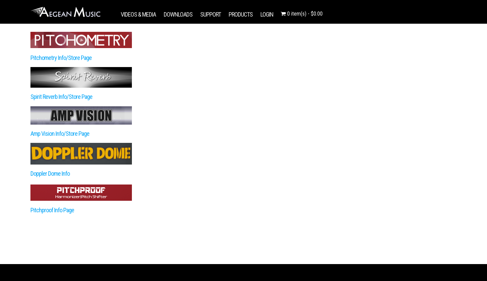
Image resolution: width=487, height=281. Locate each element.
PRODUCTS (241, 14)
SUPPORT (210, 14)
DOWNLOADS (178, 14)
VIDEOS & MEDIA (138, 14)
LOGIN (266, 14)
